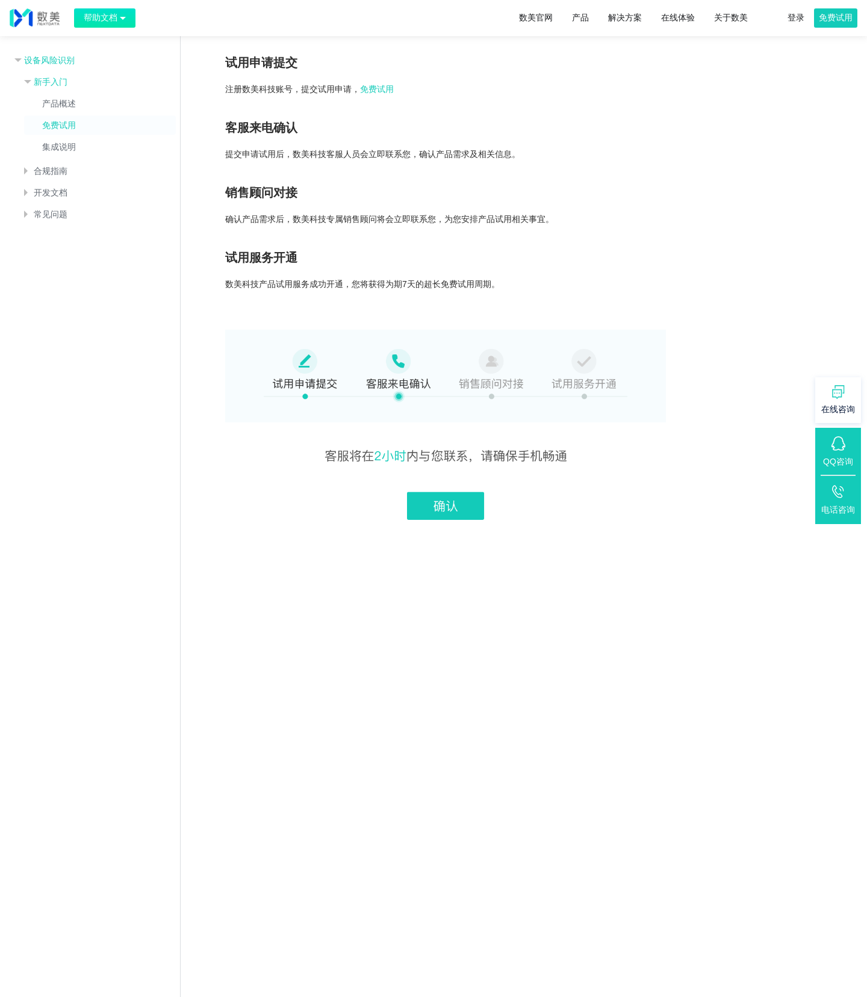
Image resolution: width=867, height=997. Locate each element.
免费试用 (836, 17)
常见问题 (50, 214)
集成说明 (59, 147)
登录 (796, 17)
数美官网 (536, 17)
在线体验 (678, 17)
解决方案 (625, 17)
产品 (580, 17)
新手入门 (50, 82)
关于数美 (731, 17)
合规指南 (50, 171)
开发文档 (50, 192)
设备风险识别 (49, 60)
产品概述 (59, 103)
